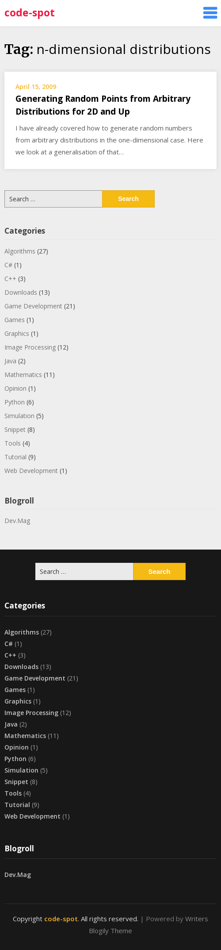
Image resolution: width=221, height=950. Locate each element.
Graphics (16, 333)
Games (14, 319)
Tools (12, 443)
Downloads (20, 292)
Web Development (31, 470)
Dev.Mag (17, 520)
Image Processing (30, 347)
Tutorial (15, 457)
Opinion (15, 388)
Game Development (33, 306)
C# (8, 265)
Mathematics (23, 374)
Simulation (19, 416)
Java (10, 361)
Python (14, 402)
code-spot (29, 12)
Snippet (15, 429)
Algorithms (19, 251)
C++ (10, 278)
